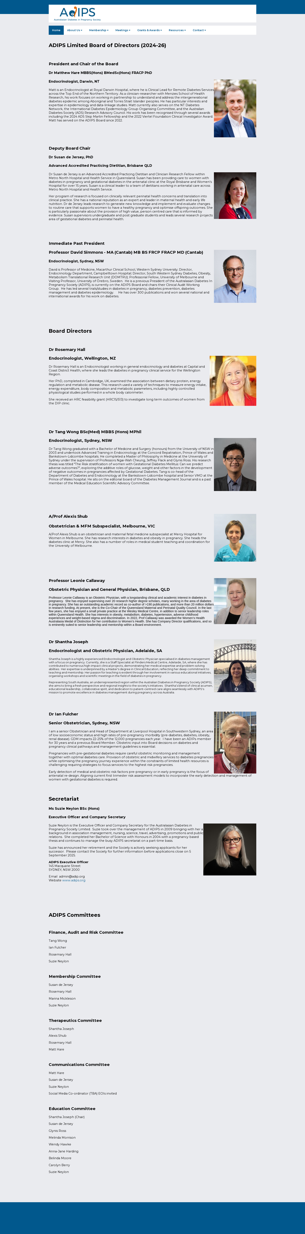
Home (56, 30)
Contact (199, 30)
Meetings (122, 30)
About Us (74, 30)
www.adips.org (73, 880)
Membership (99, 30)
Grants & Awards (149, 30)
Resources (177, 30)
